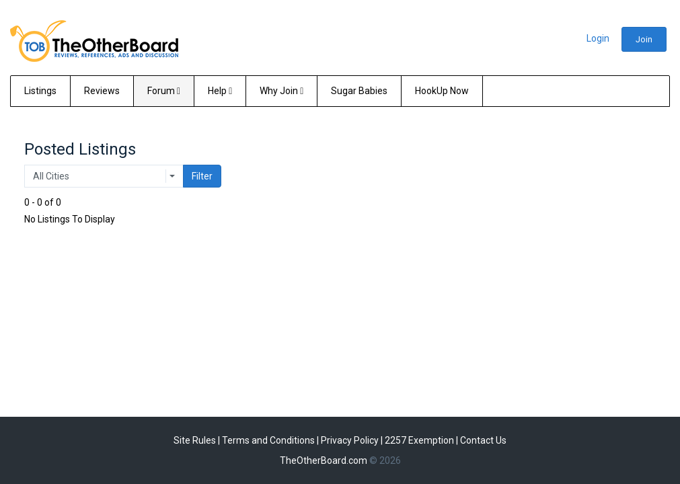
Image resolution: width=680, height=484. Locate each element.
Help (220, 90)
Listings (40, 90)
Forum (163, 90)
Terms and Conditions (268, 440)
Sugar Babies (359, 90)
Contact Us (483, 440)
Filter (202, 176)
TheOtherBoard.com (323, 460)
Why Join (281, 90)
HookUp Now (442, 90)
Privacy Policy (350, 440)
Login (598, 38)
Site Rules (195, 440)
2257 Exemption (419, 440)
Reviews (102, 90)
